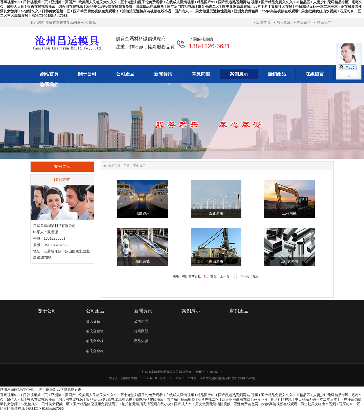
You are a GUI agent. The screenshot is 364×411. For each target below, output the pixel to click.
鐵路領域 (142, 261)
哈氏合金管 (95, 331)
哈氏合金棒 (95, 351)
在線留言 (304, 22)
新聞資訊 (143, 310)
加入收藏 (284, 22)
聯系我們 (324, 22)
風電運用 (216, 213)
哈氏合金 (93, 321)
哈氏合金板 (95, 341)
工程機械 (289, 213)
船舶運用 (142, 213)
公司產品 (95, 310)
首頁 (127, 165)
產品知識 (141, 341)
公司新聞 (141, 321)
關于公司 (47, 310)
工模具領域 (289, 261)
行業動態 (141, 331)
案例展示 (139, 165)
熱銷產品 (239, 310)
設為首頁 (263, 22)
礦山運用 (216, 261)
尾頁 (256, 276)
